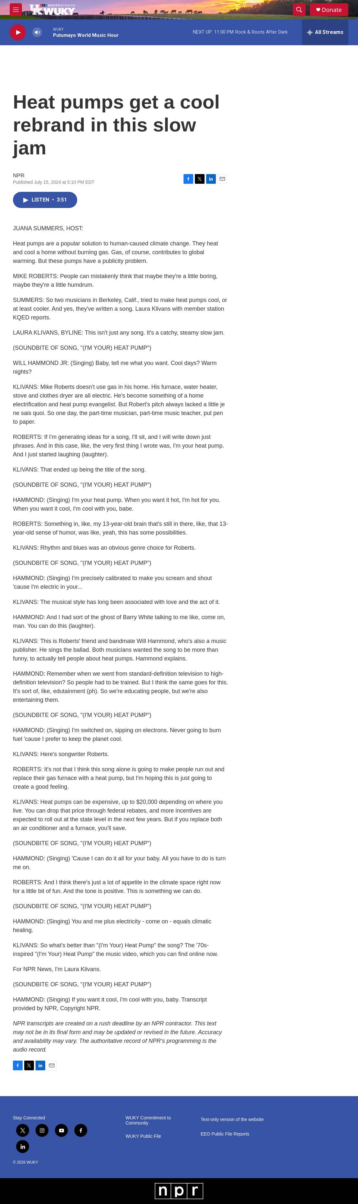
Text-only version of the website (232, 1119)
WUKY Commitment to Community (148, 1121)
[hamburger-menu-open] (16, 9)
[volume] (37, 32)
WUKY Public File (143, 1136)
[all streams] (325, 32)
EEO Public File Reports (225, 1134)
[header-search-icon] (299, 9)
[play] (18, 32)
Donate (332, 9)
